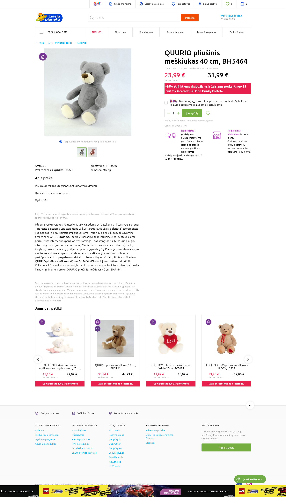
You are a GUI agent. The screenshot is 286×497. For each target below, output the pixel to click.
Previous (38, 359)
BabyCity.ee (115, 448)
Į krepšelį (192, 113)
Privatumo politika (155, 430)
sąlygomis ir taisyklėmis (208, 104)
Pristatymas (78, 435)
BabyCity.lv (115, 444)
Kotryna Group (116, 435)
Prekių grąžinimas (81, 439)
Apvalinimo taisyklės (45, 444)
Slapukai (150, 443)
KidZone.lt (114, 430)
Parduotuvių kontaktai (46, 435)
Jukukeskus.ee (116, 452)
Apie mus (40, 430)
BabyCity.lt (115, 439)
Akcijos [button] (96, 32)
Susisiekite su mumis (82, 448)
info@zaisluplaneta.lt (231, 15)
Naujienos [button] (120, 32)
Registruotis (226, 447)
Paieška (189, 17)
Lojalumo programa (45, 439)
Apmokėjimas (79, 430)
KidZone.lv (114, 466)
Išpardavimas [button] (146, 32)
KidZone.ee (115, 461)
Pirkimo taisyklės (80, 444)
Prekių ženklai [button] (237, 32)
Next (248, 359)
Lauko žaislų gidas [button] (206, 32)
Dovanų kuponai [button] (174, 32)
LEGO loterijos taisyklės (84, 452)
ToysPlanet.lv (116, 457)
